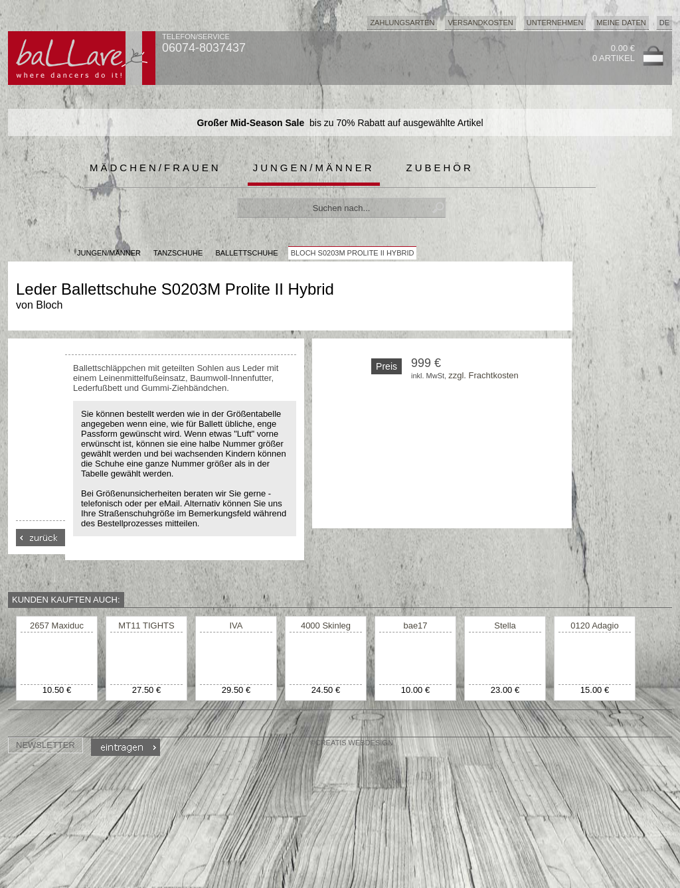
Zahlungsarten (402, 23)
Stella (505, 625)
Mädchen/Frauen (155, 167)
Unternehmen (555, 23)
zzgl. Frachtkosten (483, 375)
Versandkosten (480, 23)
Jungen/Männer (314, 167)
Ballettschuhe (246, 253)
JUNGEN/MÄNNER (109, 253)
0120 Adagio (594, 625)
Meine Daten (620, 23)
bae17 (415, 625)
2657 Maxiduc (57, 625)
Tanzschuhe (178, 253)
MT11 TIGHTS (146, 625)
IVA (236, 625)
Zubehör (439, 167)
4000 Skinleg (326, 625)
